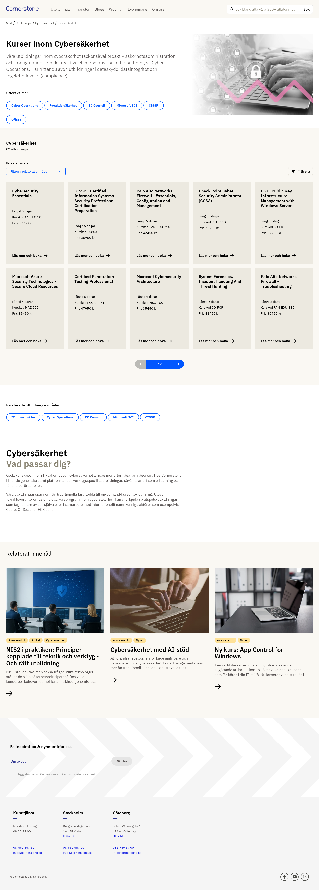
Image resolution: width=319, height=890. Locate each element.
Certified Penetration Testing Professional (94, 279)
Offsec (16, 119)
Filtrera (300, 171)
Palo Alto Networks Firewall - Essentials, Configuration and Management (156, 198)
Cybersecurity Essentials (25, 194)
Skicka (122, 761)
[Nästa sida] (178, 364)
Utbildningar (61, 9)
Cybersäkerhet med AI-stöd (149, 649)
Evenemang (137, 9)
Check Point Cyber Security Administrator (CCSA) (220, 196)
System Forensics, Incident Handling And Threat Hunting (220, 281)
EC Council (96, 105)
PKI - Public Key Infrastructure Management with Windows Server (278, 198)
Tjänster (83, 9)
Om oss (158, 9)
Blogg (99, 9)
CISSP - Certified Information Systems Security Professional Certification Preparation (94, 201)
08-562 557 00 (73, 847)
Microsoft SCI (127, 105)
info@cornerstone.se (27, 853)
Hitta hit (68, 836)
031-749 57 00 (123, 847)
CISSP (153, 105)
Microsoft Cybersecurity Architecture (159, 279)
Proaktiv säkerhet (63, 105)
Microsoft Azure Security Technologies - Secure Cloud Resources (35, 281)
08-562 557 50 (23, 847)
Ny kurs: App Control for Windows (249, 652)
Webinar (116, 9)
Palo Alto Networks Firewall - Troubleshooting (279, 281)
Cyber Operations (24, 105)
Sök (306, 9)
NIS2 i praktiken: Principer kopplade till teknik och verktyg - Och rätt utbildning (52, 656)
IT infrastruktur (23, 417)
